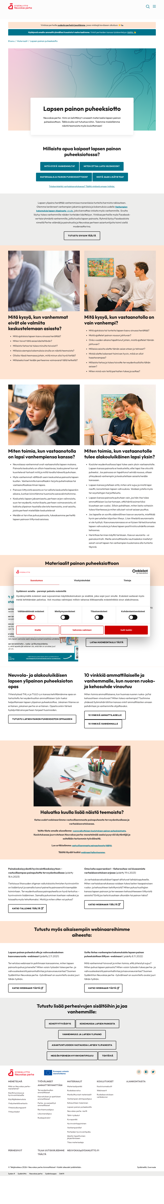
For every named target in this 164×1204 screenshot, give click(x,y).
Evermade (151, 1195)
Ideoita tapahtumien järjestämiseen (76, 1163)
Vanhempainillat (75, 1152)
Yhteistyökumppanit (17, 1130)
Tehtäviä (110, 1073)
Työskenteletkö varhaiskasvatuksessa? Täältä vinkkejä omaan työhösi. (82, 199)
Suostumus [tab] (36, 580)
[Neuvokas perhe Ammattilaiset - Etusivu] (22, 1091)
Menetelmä (14, 1099)
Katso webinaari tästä (28, 1003)
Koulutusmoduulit (105, 1106)
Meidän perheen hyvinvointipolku (71, 1073)
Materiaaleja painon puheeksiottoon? (82, 178)
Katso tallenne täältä (28, 923)
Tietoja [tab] (127, 580)
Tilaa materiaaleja (75, 1169)
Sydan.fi (11, 1201)
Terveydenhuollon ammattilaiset (46, 1111)
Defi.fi (65, 1201)
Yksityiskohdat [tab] (82, 580)
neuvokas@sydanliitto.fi (82, 1177)
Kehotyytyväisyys (57, 1039)
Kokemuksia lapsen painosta (99, 1039)
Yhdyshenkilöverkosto (18, 1125)
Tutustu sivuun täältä (82, 249)
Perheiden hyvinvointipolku (80, 1157)
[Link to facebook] (145, 1090)
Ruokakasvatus (74, 1111)
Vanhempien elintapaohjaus (80, 1120)
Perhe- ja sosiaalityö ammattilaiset (47, 1125)
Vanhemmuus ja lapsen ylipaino (82, 1050)
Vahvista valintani (82, 630)
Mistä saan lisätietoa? (82, 190)
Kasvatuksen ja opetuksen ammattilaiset (50, 1118)
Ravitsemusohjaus (46, 1131)
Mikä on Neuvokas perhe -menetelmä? (20, 1107)
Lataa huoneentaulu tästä (108, 656)
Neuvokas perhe (37, 1201)
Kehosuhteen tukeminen (78, 1124)
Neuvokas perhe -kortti (78, 1134)
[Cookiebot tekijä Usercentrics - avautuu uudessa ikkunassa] (134, 571)
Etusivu (11, 41)
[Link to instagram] (137, 1090)
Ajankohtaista (135, 1099)
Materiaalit (23, 41)
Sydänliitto (22, 1201)
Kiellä (38, 630)
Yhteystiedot (14, 1134)
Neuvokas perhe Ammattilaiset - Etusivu (32, 7)
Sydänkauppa (53, 1201)
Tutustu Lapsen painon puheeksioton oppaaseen (38, 735)
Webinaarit (102, 1111)
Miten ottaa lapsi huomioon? (104, 167)
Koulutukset (104, 1099)
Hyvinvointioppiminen (77, 1148)
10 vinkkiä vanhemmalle (105, 738)
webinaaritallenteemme (93, 866)
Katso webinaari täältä (105, 919)
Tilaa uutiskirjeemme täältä (50, 1179)
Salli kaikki (126, 630)
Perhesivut (14, 1177)
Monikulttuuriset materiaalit (80, 1115)
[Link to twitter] (153, 1090)
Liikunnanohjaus (45, 1136)
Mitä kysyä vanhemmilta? (57, 167)
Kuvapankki (72, 1143)
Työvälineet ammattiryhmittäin (49, 1101)
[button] (147, 7)
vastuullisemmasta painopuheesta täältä (91, 860)
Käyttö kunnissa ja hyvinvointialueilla (16, 1115)
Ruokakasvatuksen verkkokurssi (105, 1117)
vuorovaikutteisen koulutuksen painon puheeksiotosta (99, 845)
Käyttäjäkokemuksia (17, 1121)
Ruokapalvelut (44, 1140)
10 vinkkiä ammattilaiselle (107, 729)
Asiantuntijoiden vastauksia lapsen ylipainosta (82, 1062)
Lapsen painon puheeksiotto (80, 1129)
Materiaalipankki (75, 1106)
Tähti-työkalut (73, 1138)
